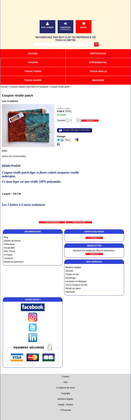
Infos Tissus (9, 251)
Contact (65, 376)
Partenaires (9, 244)
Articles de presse (12, 241)
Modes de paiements (13, 262)
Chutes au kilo (72, 274)
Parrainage (70, 278)
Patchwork (70, 292)
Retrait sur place (73, 288)
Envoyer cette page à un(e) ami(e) (76, 130)
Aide (65, 382)
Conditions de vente (65, 388)
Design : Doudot (65, 404)
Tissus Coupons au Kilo (76, 285)
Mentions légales (73, 267)
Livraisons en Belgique (76, 281)
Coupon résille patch (17, 95)
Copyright (65, 393)
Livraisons (8, 258)
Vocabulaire (9, 248)
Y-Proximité (65, 410)
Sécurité (69, 271)
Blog (6, 237)
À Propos (8, 255)
